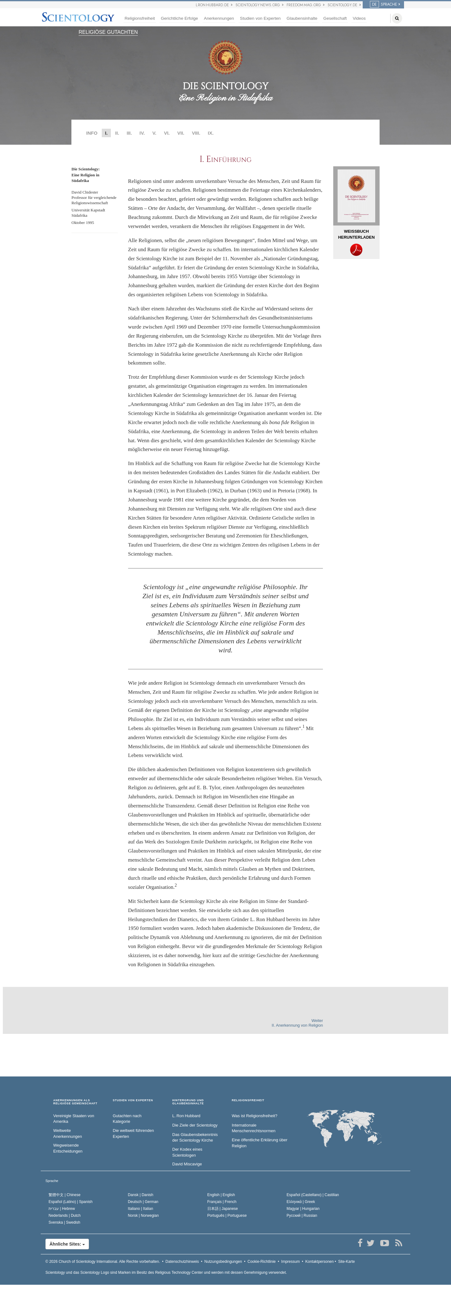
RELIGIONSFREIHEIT (248, 1100)
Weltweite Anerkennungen (67, 1133)
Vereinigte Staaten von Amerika (73, 1118)
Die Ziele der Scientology (195, 1125)
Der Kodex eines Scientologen (187, 1152)
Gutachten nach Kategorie (127, 1118)
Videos (359, 18)
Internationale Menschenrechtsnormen (253, 1128)
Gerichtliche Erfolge (179, 18)
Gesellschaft (335, 18)
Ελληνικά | (301, 1202)
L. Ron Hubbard (186, 1115)
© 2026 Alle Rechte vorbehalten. (102, 1261)
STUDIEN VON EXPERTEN (133, 1100)
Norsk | (143, 1215)
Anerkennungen (219, 18)
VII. (180, 133)
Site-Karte (346, 1261)
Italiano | (140, 1208)
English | (221, 1195)
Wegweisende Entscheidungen (67, 1148)
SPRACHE (383, 4)
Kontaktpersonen (319, 1261)
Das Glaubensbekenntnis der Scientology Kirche (195, 1137)
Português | (227, 1215)
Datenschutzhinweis (182, 1261)
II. (117, 133)
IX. (211, 133)
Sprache (51, 1181)
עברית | (62, 1208)
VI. (166, 133)
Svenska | (64, 1222)
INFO (91, 133)
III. (129, 133)
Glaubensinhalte (302, 18)
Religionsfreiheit (140, 18)
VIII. (196, 133)
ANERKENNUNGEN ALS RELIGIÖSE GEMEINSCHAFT (75, 1102)
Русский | (302, 1215)
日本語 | (222, 1208)
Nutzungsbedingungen (223, 1261)
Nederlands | (65, 1215)
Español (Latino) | (71, 1202)
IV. (142, 133)
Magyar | (303, 1208)
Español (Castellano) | (313, 1195)
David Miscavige (187, 1164)
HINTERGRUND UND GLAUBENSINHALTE (188, 1102)
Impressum (290, 1261)
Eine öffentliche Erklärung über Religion (260, 1143)
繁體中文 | (64, 1195)
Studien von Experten (260, 18)
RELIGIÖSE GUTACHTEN (108, 32)
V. (154, 133)
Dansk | (140, 1195)
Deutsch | (143, 1202)
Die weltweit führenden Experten (133, 1133)
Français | (221, 1202)
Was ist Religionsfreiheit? (254, 1115)
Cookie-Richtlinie (261, 1261)
